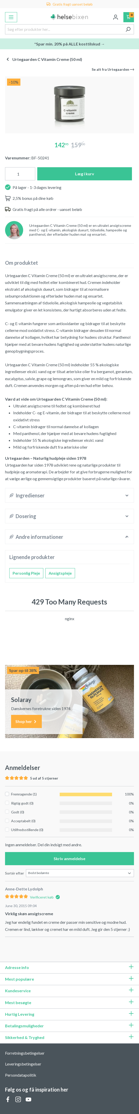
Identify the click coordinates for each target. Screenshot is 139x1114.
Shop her (26, 721)
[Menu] (11, 17)
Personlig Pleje (26, 573)
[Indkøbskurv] (128, 17)
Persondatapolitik (20, 1075)
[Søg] (128, 29)
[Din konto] (115, 17)
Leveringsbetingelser (23, 1063)
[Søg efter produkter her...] (63, 29)
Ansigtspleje (60, 573)
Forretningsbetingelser (25, 1053)
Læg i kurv (84, 173)
